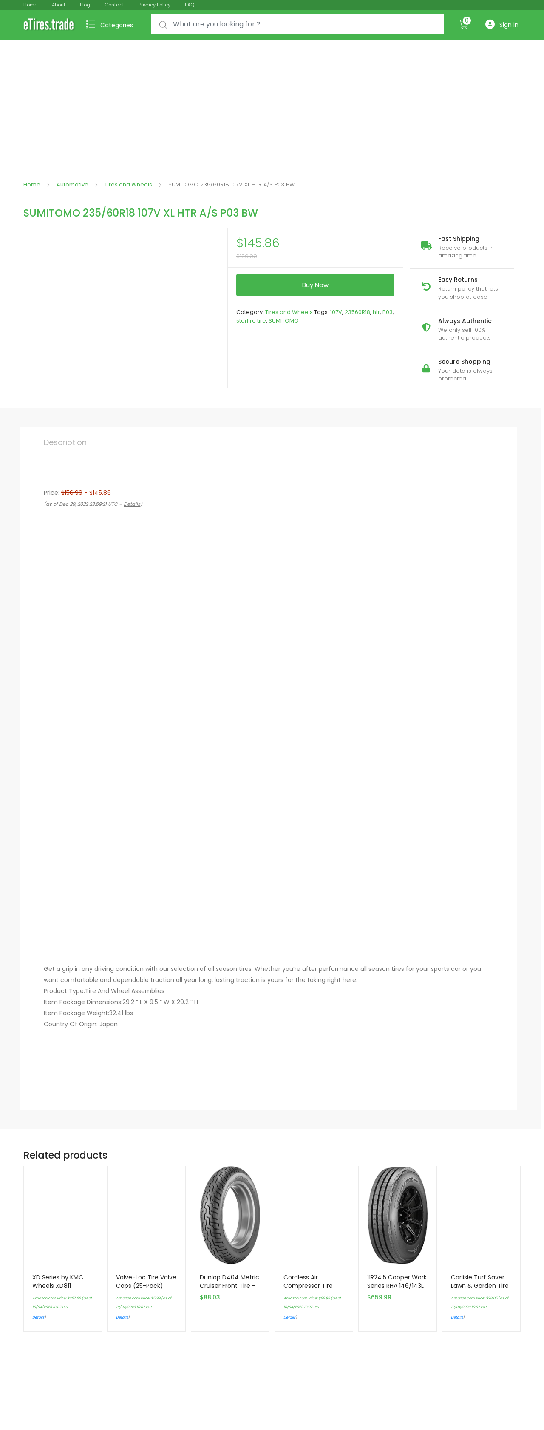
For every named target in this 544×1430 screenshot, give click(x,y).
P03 (387, 312)
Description (65, 442)
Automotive (72, 184)
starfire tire (251, 321)
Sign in (501, 24)
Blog (85, 4)
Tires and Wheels (128, 184)
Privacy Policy (154, 4)
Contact (114, 4)
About (58, 4)
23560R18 (357, 312)
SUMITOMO (284, 321)
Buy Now (315, 284)
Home (30, 4)
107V (336, 312)
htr (376, 312)
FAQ (189, 4)
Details (38, 1317)
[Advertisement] (272, 103)
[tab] (65, 442)
